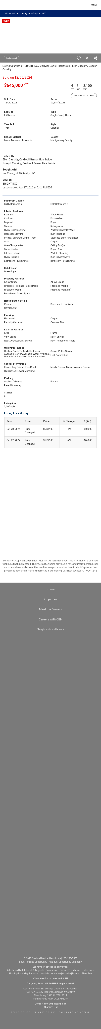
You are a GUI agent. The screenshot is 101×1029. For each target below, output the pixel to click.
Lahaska (33, 973)
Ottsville (66, 973)
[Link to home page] (4, 5)
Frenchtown (75, 970)
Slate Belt (87, 973)
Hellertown (88, 970)
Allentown (12, 970)
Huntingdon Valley (18, 973)
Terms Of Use (20, 1012)
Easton (63, 970)
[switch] (79, 58)
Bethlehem (25, 970)
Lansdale (44, 973)
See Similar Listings (84, 96)
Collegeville (38, 970)
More (94, 5)
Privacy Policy (45, 1012)
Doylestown (52, 970)
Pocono (76, 973)
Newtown (56, 973)
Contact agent (11, 58)
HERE (55, 983)
